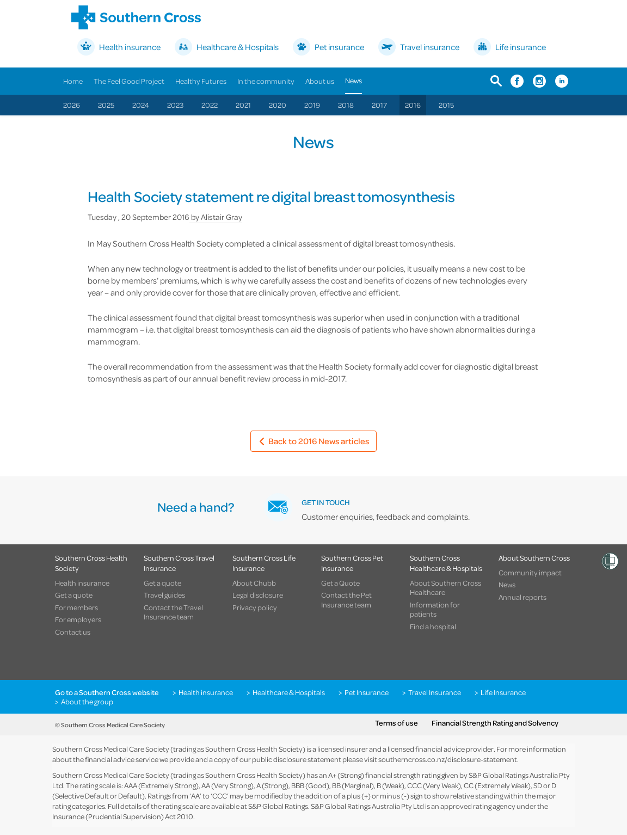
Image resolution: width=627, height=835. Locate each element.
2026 (71, 105)
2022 (209, 105)
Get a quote (74, 595)
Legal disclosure (257, 595)
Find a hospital (433, 626)
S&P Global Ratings (278, 806)
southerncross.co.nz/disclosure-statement (447, 759)
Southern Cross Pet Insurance (352, 562)
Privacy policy (254, 607)
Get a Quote (340, 583)
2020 (277, 105)
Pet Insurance (367, 692)
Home (73, 81)
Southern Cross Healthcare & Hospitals (446, 562)
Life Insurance (503, 692)
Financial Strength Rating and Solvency (495, 723)
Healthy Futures (200, 81)
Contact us (72, 632)
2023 (175, 105)
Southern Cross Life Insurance (264, 562)
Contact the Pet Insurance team (346, 599)
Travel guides (164, 595)
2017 (379, 105)
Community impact (530, 573)
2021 (243, 105)
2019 (312, 105)
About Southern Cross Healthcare (445, 587)
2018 (346, 105)
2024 (140, 105)
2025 (106, 105)
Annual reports (522, 597)
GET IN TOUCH (326, 502)
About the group (87, 702)
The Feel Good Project (129, 81)
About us (319, 81)
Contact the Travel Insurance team (173, 612)
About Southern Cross (534, 557)
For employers (78, 619)
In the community (265, 81)
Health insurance (82, 583)
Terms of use (396, 723)
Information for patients (435, 609)
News (353, 80)
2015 (446, 105)
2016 (413, 105)
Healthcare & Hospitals (289, 692)
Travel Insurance (434, 692)
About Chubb (254, 583)
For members (76, 607)
